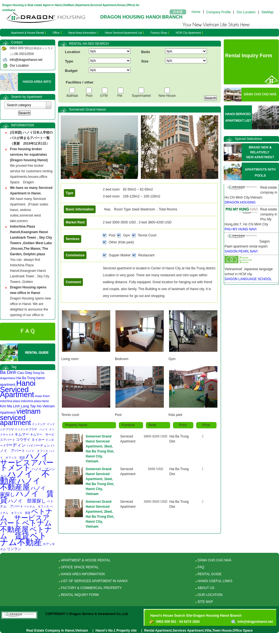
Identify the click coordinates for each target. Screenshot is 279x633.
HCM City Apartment (188, 32)
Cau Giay (24, 373)
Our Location (246, 12)
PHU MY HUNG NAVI (241, 229)
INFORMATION (22, 125)
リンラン (14, 549)
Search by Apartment (26, 97)
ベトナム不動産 (23, 539)
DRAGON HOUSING (240, 202)
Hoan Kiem (42, 396)
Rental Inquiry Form (248, 55)
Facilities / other (79, 82)
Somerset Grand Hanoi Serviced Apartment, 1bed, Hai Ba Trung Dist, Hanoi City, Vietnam (100, 481)
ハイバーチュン (38, 445)
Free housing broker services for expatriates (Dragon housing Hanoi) (29, 154)
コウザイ (23, 440)
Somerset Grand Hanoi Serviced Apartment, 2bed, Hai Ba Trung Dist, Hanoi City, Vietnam (100, 514)
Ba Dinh (8, 372)
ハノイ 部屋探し (27, 501)
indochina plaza (10, 401)
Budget (71, 71)
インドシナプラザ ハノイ (31, 429)
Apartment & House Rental (27, 32)
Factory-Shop (159, 32)
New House (167, 96)
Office (56, 32)
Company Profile (218, 12)
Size (144, 61)
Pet (120, 96)
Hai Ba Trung (25, 378)
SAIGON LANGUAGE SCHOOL (248, 279)
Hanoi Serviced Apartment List (123, 32)
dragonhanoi (7, 378)
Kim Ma (6, 406)
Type (69, 61)
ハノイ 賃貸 (27, 496)
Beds (145, 52)
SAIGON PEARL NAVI (241, 251)
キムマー (22, 434)
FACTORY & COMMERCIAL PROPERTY (91, 588)
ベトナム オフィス (36, 506)
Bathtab (72, 96)
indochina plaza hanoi (35, 401)
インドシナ (39, 424)
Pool (89, 96)
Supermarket (141, 96)
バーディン (15, 444)
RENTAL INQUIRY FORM (80, 595)
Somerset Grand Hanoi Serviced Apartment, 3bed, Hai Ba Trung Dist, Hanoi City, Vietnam (100, 448)
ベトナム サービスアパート (26, 517)
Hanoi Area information (82, 32)
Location (72, 52)
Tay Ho (35, 406)
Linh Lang (21, 406)
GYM (104, 96)
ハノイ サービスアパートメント (28, 462)
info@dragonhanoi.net (26, 60)
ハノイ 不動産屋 (24, 484)
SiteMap (267, 12)
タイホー (38, 440)
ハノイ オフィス (37, 450)
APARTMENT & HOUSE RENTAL (85, 560)
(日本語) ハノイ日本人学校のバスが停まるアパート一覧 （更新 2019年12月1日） (31, 138)
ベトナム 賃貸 (26, 532)
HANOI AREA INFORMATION (83, 574)
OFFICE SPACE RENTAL (80, 567)
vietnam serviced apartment (20, 416)
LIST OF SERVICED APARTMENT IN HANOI (94, 581)
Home (196, 11)
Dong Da (38, 372)
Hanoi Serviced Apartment (18, 389)
